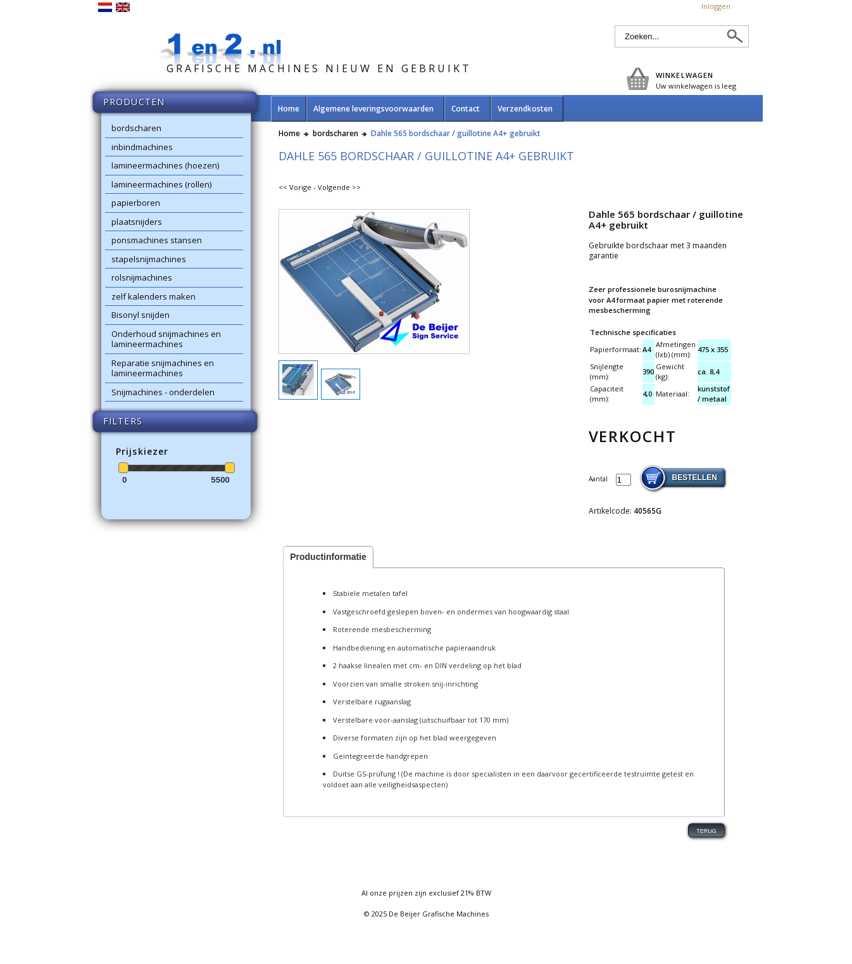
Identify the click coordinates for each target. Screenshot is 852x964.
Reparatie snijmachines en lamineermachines (162, 368)
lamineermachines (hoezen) (165, 165)
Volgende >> (339, 187)
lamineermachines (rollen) (161, 184)
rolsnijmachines (141, 277)
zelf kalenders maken (153, 296)
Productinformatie (328, 557)
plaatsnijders (136, 221)
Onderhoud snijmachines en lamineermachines (166, 339)
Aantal (599, 478)
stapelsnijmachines (148, 259)
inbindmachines (142, 147)
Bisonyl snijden (140, 314)
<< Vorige (295, 187)
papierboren (135, 202)
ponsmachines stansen (156, 240)
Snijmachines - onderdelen (163, 392)
